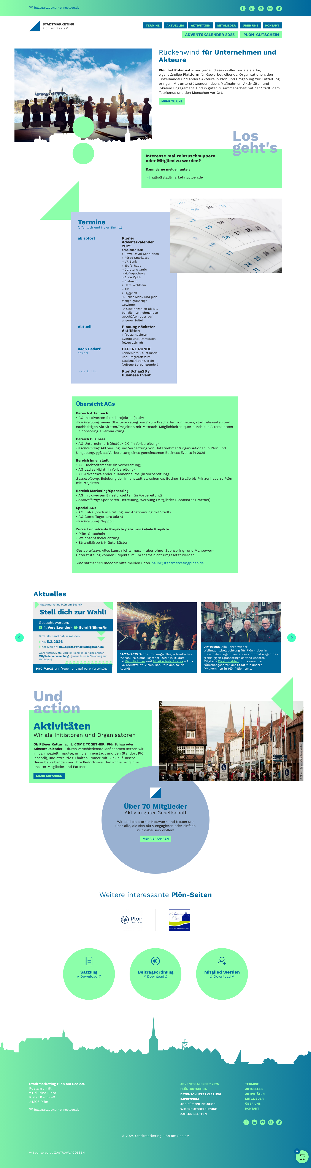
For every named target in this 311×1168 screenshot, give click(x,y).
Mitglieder (226, 25)
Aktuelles (175, 25)
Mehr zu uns (171, 101)
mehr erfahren (156, 838)
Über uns (250, 25)
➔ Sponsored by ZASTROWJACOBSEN (57, 1152)
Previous (19, 637)
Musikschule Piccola (168, 661)
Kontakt (272, 25)
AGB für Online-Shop (197, 1104)
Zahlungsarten (193, 1114)
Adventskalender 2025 (210, 34)
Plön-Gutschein (261, 34)
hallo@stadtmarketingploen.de (54, 7)
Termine (153, 25)
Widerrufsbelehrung (198, 1109)
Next (291, 637)
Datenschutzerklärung (200, 1094)
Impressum (189, 1099)
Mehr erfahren (49, 775)
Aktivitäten (200, 25)
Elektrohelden (228, 661)
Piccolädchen (135, 661)
